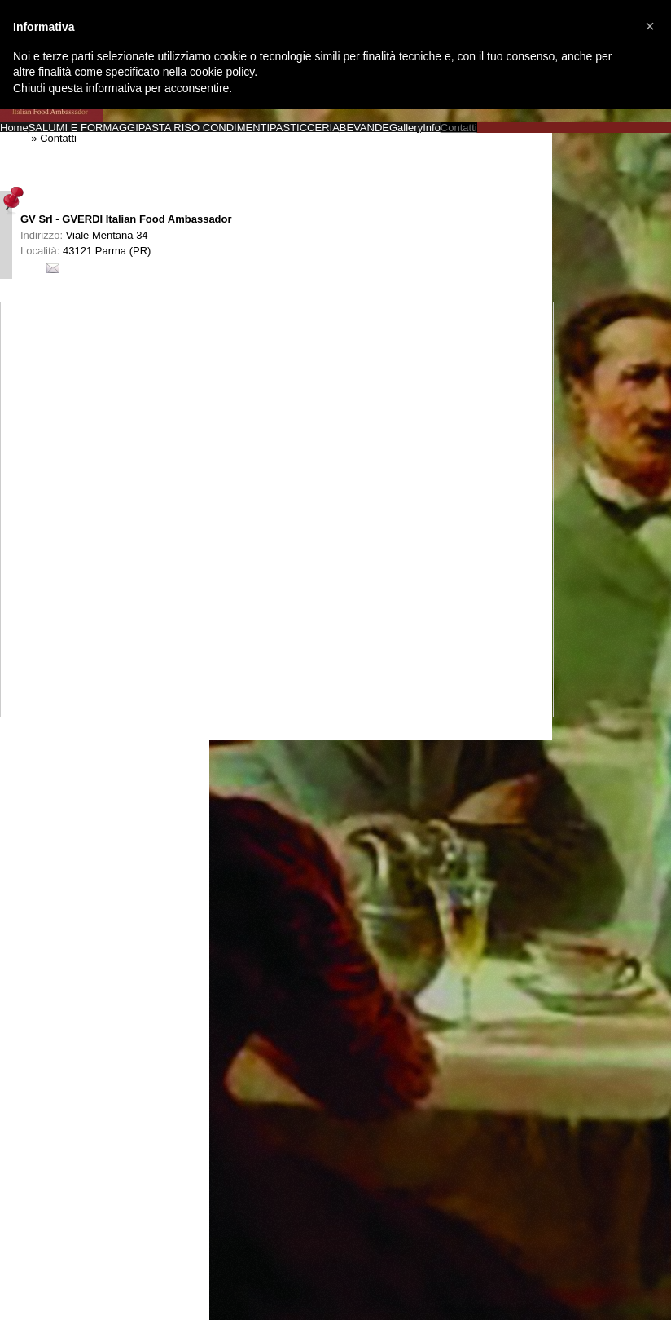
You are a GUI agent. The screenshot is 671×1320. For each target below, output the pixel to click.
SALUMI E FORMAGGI (83, 127)
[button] (650, 26)
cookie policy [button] (222, 71)
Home (14, 127)
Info (432, 127)
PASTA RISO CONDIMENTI (204, 127)
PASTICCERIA (305, 127)
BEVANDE (364, 127)
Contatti (459, 127)
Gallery (406, 127)
